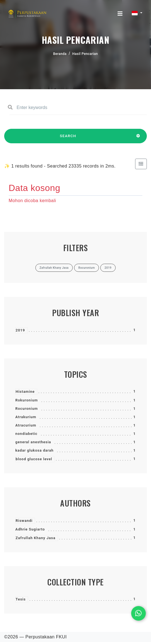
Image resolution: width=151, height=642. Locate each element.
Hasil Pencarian (85, 54)
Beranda (60, 54)
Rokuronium (26, 400)
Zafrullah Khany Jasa (35, 538)
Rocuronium (26, 408)
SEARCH (67, 138)
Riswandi (24, 521)
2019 (20, 330)
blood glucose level (34, 459)
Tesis (21, 599)
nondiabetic (26, 434)
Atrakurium (25, 417)
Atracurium (25, 425)
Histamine (25, 391)
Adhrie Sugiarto (30, 529)
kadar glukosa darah (34, 450)
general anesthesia (33, 442)
